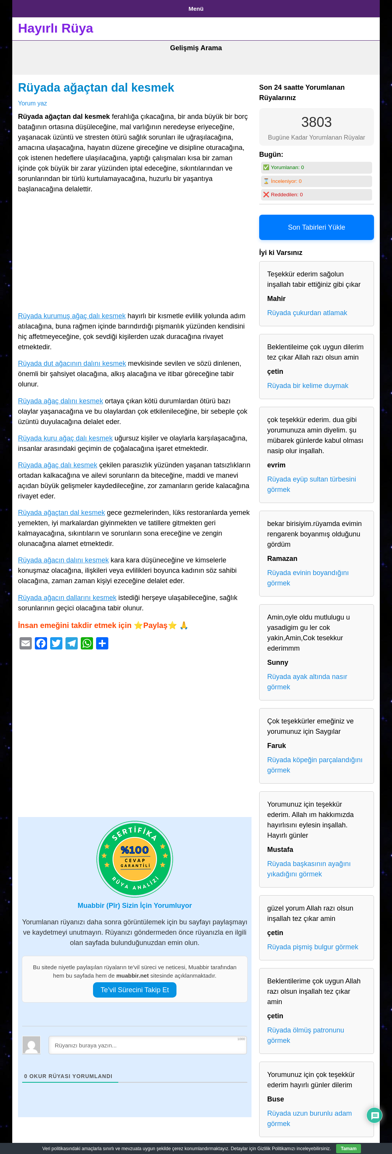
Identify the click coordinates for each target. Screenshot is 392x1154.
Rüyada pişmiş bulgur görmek (312, 944)
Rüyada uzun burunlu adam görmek (309, 1116)
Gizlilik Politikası (77, 7)
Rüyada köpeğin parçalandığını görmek (315, 762)
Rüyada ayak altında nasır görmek (307, 679)
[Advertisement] (135, 251)
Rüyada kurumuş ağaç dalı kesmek (72, 313)
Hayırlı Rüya (55, 25)
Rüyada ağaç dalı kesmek (57, 462)
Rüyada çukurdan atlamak (307, 310)
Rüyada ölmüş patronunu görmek (305, 1033)
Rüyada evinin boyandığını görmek (308, 575)
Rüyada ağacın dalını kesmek (63, 557)
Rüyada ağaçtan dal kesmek (96, 84)
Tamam (348, 1148)
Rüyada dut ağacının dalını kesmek (72, 361)
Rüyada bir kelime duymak (307, 383)
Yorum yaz (32, 100)
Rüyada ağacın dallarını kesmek (67, 594)
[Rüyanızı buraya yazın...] (148, 1042)
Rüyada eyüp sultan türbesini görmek (311, 482)
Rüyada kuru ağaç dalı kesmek (65, 435)
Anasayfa (31, 7)
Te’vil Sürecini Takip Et (135, 987)
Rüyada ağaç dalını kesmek (60, 398)
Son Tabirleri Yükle (316, 224)
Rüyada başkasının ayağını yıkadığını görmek (309, 866)
